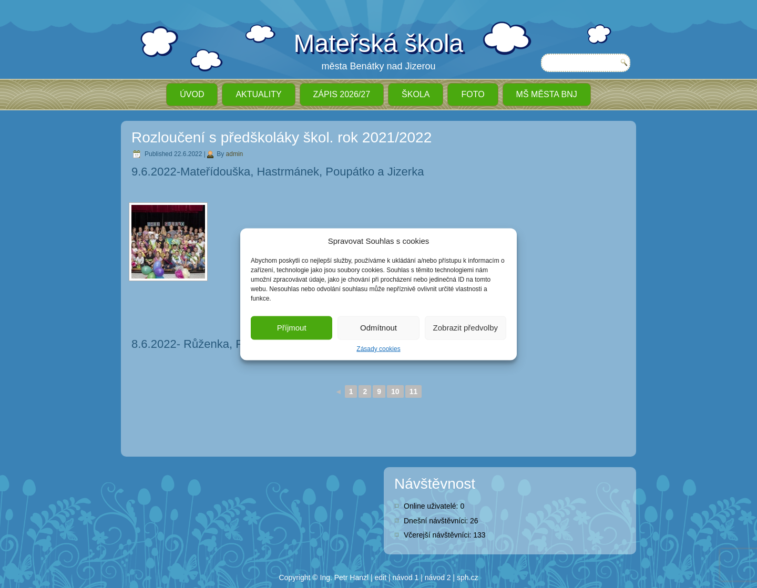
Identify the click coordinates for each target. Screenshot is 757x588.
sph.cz (467, 577)
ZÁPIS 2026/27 (342, 94)
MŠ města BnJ (546, 94)
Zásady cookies (378, 348)
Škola (415, 94)
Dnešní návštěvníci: (437, 521)
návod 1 (406, 577)
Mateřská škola (379, 43)
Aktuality (258, 94)
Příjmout (291, 327)
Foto (472, 94)
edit (381, 577)
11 (414, 391)
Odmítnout (378, 327)
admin (234, 154)
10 (395, 391)
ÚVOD (192, 94)
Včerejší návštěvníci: (438, 535)
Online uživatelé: (432, 506)
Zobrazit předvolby (465, 327)
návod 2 (438, 577)
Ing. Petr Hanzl (344, 577)
